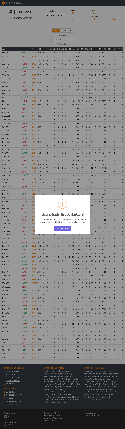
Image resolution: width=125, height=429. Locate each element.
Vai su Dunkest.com (62, 229)
